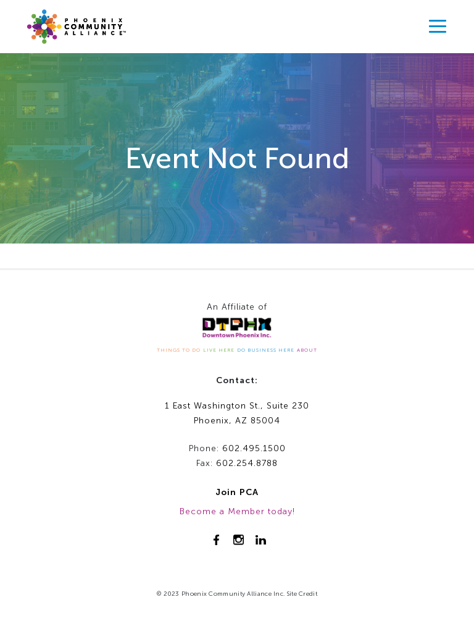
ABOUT (307, 350)
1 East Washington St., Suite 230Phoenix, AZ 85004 (237, 413)
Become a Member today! (237, 511)
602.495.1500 (254, 448)
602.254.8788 (247, 463)
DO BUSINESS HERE (265, 350)
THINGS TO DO (179, 350)
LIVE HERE (219, 350)
